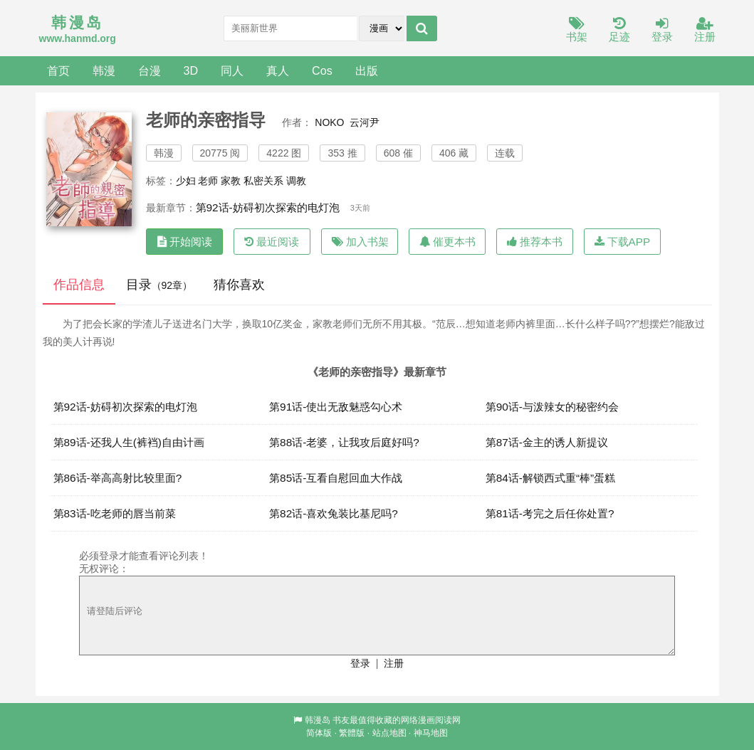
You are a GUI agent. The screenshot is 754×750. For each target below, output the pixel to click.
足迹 (619, 30)
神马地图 (431, 733)
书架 (576, 30)
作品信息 (79, 285)
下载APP (623, 242)
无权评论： (104, 568)
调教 (296, 180)
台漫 (149, 70)
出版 (366, 70)
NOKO (329, 122)
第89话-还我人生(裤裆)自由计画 (129, 442)
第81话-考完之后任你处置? (550, 513)
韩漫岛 (317, 720)
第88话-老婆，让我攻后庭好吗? (344, 442)
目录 (159, 285)
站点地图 (389, 733)
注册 (705, 30)
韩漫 (104, 70)
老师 (208, 180)
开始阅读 (184, 242)
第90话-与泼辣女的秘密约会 (552, 407)
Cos (322, 70)
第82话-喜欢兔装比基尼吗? (333, 513)
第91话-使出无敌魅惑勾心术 (335, 407)
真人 (277, 70)
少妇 (186, 180)
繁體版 (352, 733)
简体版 (319, 733)
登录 (662, 30)
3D (191, 70)
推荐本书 (534, 242)
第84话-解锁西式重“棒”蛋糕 (551, 478)
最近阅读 (271, 242)
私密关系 (263, 180)
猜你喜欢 (239, 285)
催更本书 (447, 242)
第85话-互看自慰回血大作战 (335, 478)
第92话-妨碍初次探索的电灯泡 (268, 207)
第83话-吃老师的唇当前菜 (114, 513)
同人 (232, 70)
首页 (58, 70)
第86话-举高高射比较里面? (117, 478)
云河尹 (364, 122)
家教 (231, 180)
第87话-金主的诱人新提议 (547, 442)
